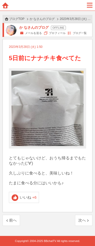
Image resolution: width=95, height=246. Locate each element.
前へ (13, 220)
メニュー (89, 5)
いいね (28, 197)
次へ (82, 220)
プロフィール (57, 32)
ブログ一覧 (80, 32)
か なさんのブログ (42, 19)
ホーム (5, 5)
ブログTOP (16, 19)
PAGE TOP (86, 232)
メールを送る (33, 32)
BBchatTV (47, 5)
